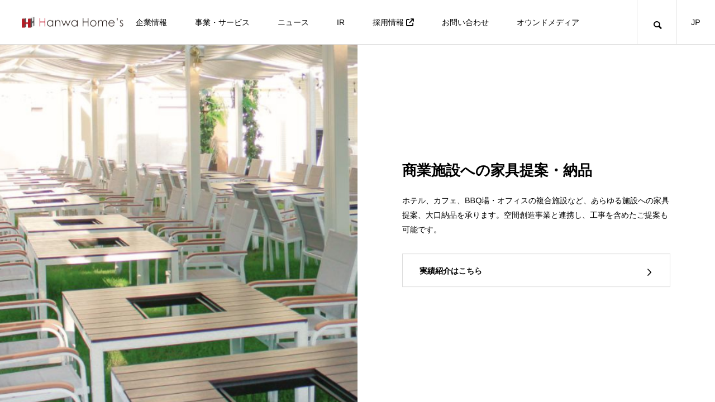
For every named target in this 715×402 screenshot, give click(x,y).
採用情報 (393, 22)
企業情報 (151, 22)
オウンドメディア (548, 22)
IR (341, 22)
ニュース (293, 22)
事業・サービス (222, 22)
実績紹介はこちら (451, 270)
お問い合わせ (465, 22)
